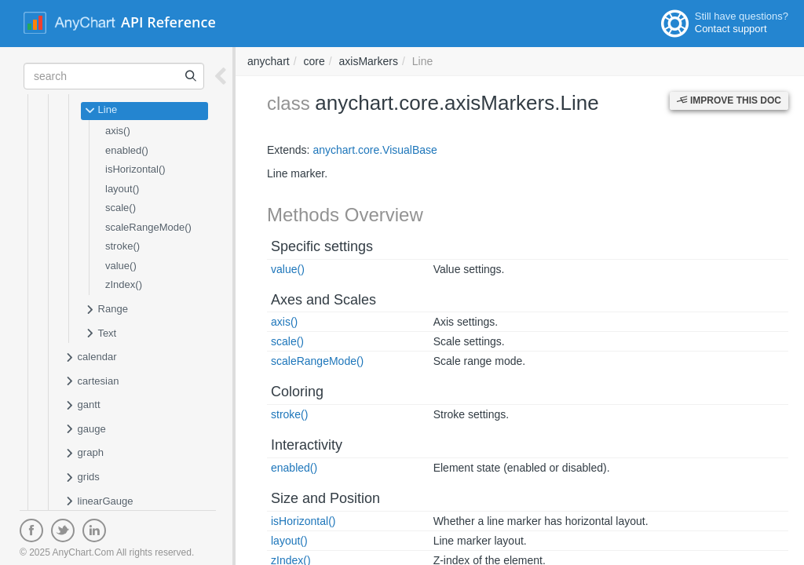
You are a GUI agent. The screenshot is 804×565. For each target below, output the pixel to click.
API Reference (168, 22)
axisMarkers (368, 61)
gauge (85, 430)
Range (106, 310)
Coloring (297, 391)
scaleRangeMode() (148, 227)
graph (84, 454)
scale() (120, 207)
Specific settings (322, 246)
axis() (117, 131)
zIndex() (123, 284)
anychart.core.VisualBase (374, 150)
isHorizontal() (135, 169)
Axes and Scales (323, 300)
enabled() (126, 150)
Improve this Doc (729, 100)
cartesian (91, 382)
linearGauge (98, 502)
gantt (82, 406)
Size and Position (325, 498)
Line (101, 111)
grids (82, 478)
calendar (90, 358)
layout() (122, 189)
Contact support (731, 29)
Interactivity (306, 445)
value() (121, 266)
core (313, 61)
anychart (268, 61)
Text (100, 334)
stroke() (122, 246)
